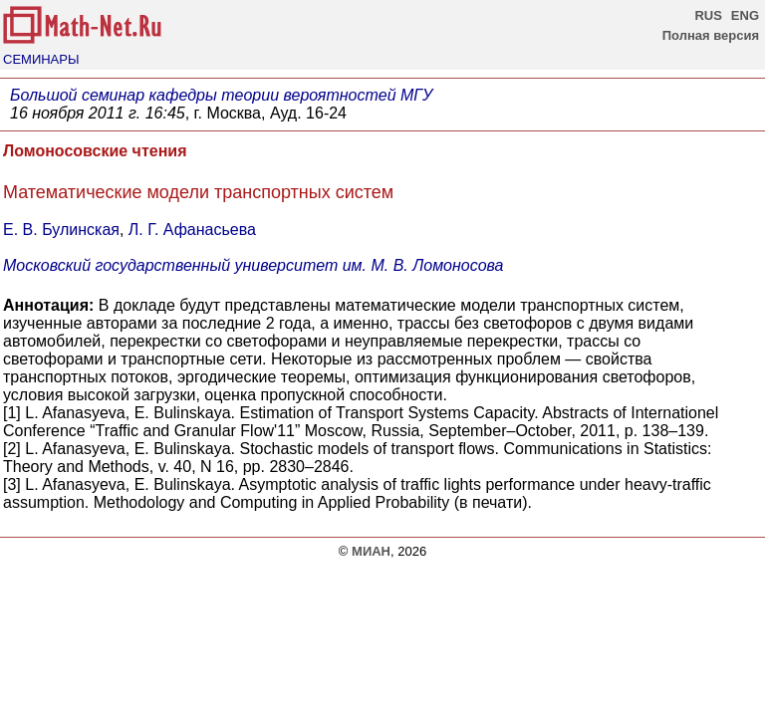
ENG (745, 15)
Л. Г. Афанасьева (192, 229)
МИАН (371, 551)
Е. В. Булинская (61, 229)
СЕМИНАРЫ (41, 59)
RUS (707, 15)
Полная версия (710, 35)
